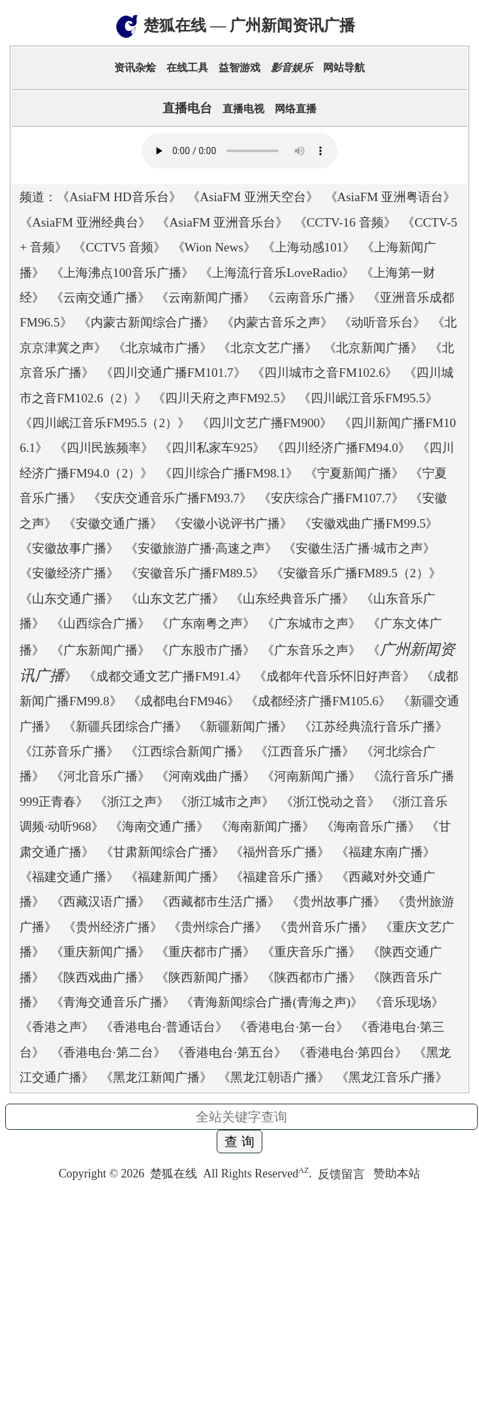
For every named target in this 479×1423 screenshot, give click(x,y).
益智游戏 (239, 67)
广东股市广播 (205, 650)
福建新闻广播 (175, 877)
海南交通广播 (159, 826)
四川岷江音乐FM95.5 (368, 398)
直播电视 (243, 108)
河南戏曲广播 (205, 776)
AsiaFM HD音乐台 (118, 197)
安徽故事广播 (69, 548)
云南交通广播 (100, 297)
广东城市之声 (311, 623)
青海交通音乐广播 (112, 1002)
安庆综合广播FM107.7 (331, 498)
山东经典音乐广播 (292, 598)
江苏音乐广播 (69, 751)
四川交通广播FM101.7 (173, 372)
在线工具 (187, 67)
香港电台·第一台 (291, 1027)
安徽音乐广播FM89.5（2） (356, 573)
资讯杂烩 (135, 67)
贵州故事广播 (336, 901)
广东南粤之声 (205, 623)
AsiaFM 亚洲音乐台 (222, 222)
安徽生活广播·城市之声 (359, 548)
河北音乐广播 (100, 776)
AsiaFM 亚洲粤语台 (390, 197)
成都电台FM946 (183, 701)
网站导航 (344, 67)
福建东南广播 (385, 852)
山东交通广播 (69, 598)
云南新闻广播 (205, 297)
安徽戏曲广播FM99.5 (368, 523)
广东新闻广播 (100, 650)
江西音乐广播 (305, 751)
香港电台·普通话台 (164, 1027)
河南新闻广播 (311, 776)
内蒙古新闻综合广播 (146, 322)
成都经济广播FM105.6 (318, 701)
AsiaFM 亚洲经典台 (85, 222)
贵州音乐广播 (323, 927)
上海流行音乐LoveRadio (277, 273)
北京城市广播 (162, 348)
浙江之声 (132, 801)
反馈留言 (343, 1174)
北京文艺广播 (267, 348)
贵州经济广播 (113, 927)
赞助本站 (396, 1174)
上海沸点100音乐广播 (122, 273)
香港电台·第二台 (108, 1052)
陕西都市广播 (311, 977)
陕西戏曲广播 (100, 977)
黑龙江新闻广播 (156, 1077)
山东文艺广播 (175, 598)
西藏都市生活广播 (218, 901)
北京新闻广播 (373, 348)
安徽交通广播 (113, 523)
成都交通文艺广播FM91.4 (165, 676)
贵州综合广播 (218, 927)
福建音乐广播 (280, 877)
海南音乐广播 (370, 826)
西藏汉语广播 (100, 901)
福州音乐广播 (280, 852)
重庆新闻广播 (100, 952)
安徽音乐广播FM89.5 (195, 573)
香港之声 (57, 1027)
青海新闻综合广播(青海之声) (271, 1002)
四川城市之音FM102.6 (324, 372)
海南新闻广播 (265, 826)
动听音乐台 (382, 322)
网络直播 (296, 108)
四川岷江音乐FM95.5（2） (105, 423)
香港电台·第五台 (229, 1052)
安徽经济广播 (69, 573)
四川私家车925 (212, 448)
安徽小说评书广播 (230, 523)
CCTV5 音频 (119, 247)
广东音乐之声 (311, 650)
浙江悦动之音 (330, 801)
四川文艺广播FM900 (264, 423)
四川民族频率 (104, 448)
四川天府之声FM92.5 (222, 398)
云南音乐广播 (311, 297)
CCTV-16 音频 (345, 222)
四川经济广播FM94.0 (341, 448)
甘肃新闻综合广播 (162, 852)
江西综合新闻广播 (187, 751)
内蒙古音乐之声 (277, 322)
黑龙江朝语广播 (273, 1077)
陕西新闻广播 (205, 977)
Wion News (214, 247)
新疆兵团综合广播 (125, 726)
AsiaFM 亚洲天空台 (253, 197)
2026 (132, 1174)
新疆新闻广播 (243, 726)
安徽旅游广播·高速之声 (201, 548)
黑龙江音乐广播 (391, 1077)
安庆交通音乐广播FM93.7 (170, 498)
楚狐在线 (173, 1174)
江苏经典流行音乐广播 (373, 726)
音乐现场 (406, 1002)
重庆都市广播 (205, 952)
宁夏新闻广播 (354, 473)
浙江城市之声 (224, 801)
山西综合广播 (100, 623)
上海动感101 (309, 247)
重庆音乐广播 (311, 952)
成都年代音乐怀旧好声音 (334, 676)
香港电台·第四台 (350, 1052)
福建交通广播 (69, 877)
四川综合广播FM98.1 (229, 473)
